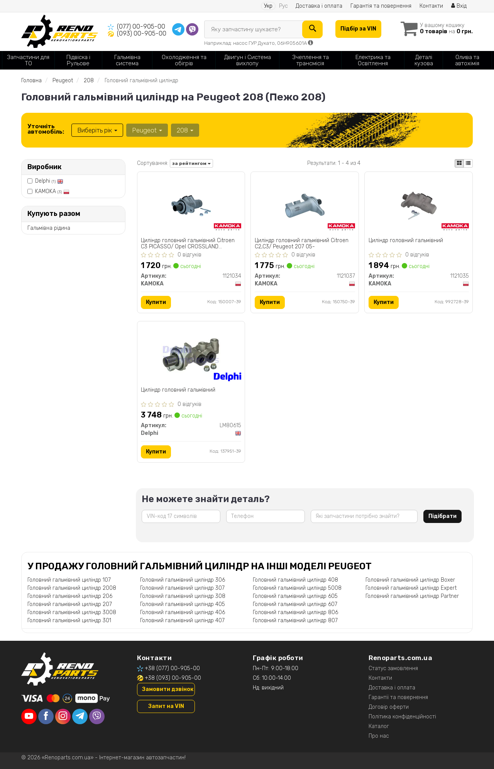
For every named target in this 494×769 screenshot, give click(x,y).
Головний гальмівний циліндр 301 (69, 620)
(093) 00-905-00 (141, 33)
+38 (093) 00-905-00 (173, 678)
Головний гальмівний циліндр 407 (182, 620)
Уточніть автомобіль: (45, 129)
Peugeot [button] (147, 130)
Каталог (379, 726)
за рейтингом (191, 163)
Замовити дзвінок (167, 689)
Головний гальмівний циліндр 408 (295, 580)
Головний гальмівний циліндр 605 (295, 596)
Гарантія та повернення (380, 6)
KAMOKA (52, 191)
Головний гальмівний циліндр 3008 (71, 612)
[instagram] (63, 717)
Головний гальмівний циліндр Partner (412, 596)
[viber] (97, 717)
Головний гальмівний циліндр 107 (69, 580)
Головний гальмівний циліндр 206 (69, 596)
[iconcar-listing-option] (468, 163)
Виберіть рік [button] (97, 130)
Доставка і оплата (319, 6)
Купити (156, 302)
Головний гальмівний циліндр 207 (69, 604)
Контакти (431, 6)
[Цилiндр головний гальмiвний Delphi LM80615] (191, 354)
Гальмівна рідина (48, 228)
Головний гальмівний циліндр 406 (182, 612)
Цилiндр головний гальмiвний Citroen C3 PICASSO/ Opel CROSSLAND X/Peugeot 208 (188, 244)
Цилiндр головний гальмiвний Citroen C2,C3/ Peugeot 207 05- (302, 244)
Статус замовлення (393, 668)
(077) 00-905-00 (141, 26)
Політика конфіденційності (402, 716)
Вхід (459, 6)
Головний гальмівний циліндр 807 (295, 620)
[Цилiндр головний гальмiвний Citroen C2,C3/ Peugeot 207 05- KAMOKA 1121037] (305, 205)
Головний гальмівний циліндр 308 (182, 596)
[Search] (312, 29)
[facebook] (46, 717)
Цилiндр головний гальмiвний (406, 241)
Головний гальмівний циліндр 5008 (297, 588)
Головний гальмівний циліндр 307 (182, 588)
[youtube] (29, 717)
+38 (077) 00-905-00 (172, 668)
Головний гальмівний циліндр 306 (182, 580)
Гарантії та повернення (398, 697)
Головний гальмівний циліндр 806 (295, 612)
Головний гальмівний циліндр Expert (411, 588)
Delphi (49, 181)
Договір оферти (389, 707)
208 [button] (185, 130)
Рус (283, 6)
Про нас (379, 736)
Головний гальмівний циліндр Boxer (410, 580)
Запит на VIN (166, 706)
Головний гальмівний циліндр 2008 (71, 588)
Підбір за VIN (358, 28)
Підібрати (442, 516)
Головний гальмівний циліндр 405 (182, 604)
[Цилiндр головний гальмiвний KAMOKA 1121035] (419, 205)
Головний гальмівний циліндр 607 (295, 604)
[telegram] (80, 717)
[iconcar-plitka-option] (459, 163)
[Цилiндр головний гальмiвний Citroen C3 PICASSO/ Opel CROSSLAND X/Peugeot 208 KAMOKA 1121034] (191, 205)
